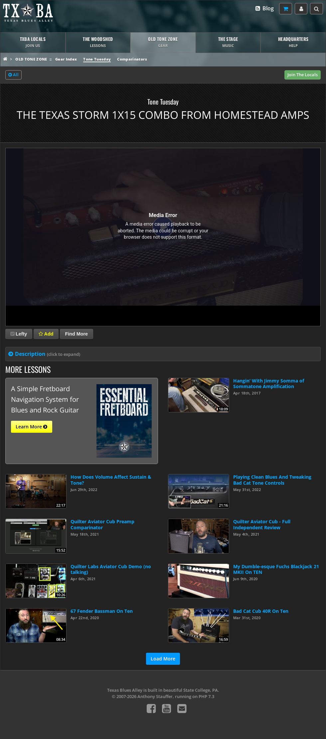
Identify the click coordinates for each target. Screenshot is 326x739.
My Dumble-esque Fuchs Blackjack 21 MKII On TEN (276, 569)
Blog (264, 8)
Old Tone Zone (31, 59)
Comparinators (132, 59)
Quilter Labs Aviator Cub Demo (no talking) (111, 569)
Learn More (31, 427)
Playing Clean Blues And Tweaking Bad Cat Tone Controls (272, 480)
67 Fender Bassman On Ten (102, 611)
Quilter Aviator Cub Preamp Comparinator (102, 524)
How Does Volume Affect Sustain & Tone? (111, 480)
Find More (76, 334)
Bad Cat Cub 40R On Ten (260, 611)
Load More (163, 658)
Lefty (18, 334)
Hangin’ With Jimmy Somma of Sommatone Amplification (268, 383)
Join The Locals (302, 75)
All (13, 75)
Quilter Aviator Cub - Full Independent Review (261, 524)
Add (46, 334)
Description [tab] (47, 354)
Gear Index (66, 59)
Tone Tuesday (97, 59)
